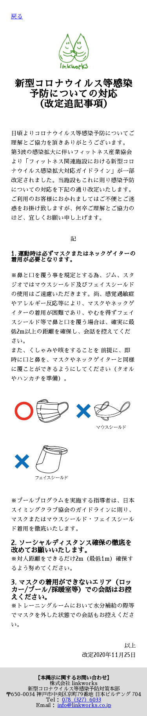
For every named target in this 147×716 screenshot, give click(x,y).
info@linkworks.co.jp (84, 705)
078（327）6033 (81, 699)
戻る (17, 16)
